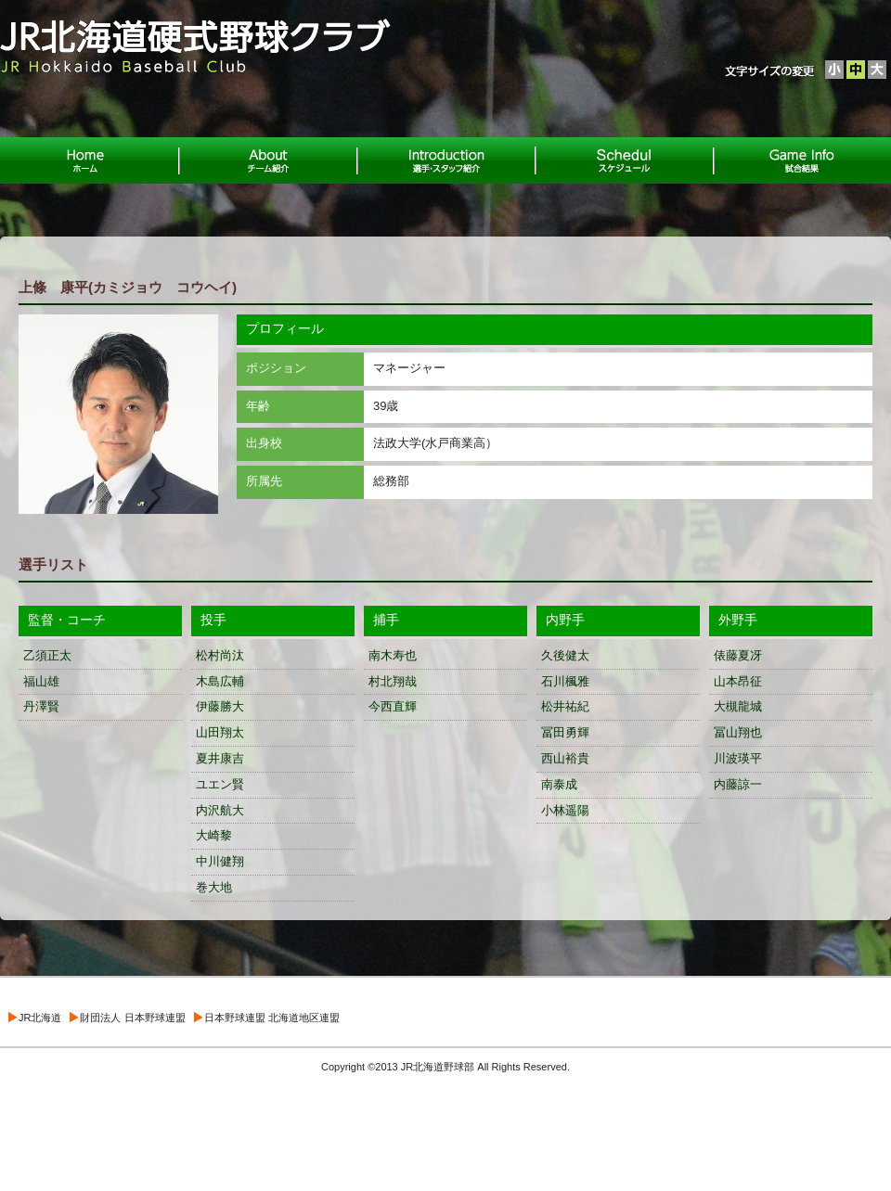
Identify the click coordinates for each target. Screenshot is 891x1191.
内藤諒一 (738, 784)
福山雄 (41, 681)
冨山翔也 (738, 732)
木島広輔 (220, 681)
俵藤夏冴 (738, 655)
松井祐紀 (565, 706)
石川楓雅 (565, 681)
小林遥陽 (565, 810)
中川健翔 (220, 861)
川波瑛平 (738, 758)
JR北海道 (40, 1017)
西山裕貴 (565, 758)
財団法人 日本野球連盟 (132, 1017)
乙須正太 (47, 655)
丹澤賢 (41, 706)
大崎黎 (214, 835)
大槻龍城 (738, 706)
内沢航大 (220, 810)
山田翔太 (220, 732)
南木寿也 (392, 655)
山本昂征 (738, 681)
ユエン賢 (220, 784)
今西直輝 (392, 706)
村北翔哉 (392, 681)
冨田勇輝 (565, 732)
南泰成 (559, 784)
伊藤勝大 (220, 706)
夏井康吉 (220, 758)
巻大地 (214, 887)
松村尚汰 (220, 655)
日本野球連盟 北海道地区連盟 (272, 1017)
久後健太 (565, 655)
